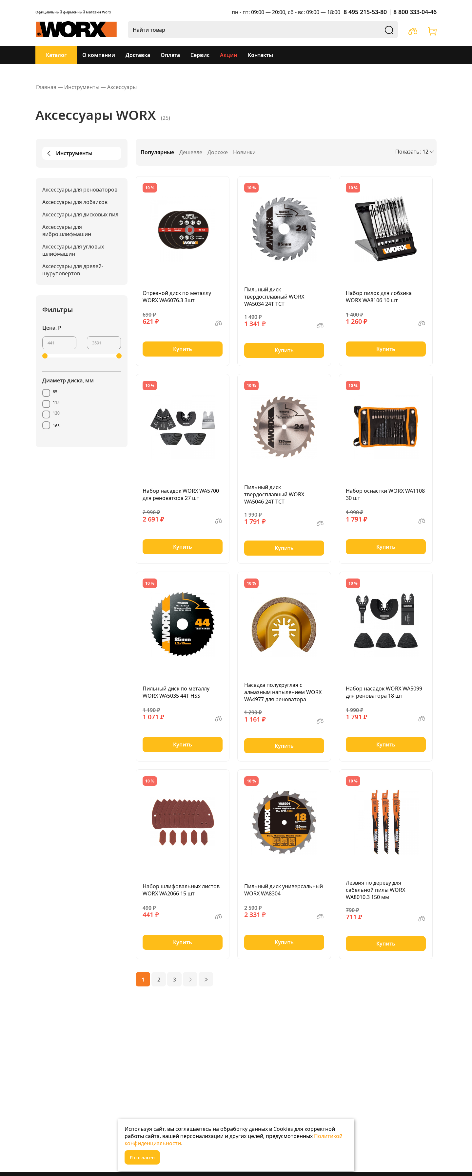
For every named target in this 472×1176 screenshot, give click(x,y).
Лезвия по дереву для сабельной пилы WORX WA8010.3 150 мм (375, 890)
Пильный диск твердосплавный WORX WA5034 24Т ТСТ (274, 296)
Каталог (56, 55)
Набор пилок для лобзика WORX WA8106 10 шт (379, 296)
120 (56, 413)
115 (56, 402)
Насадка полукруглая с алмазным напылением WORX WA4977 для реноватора (283, 692)
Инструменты (68, 153)
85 (55, 392)
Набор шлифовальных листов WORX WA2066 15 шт (181, 890)
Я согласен (142, 1157)
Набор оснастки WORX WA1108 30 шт (385, 494)
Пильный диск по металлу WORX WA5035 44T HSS (176, 692)
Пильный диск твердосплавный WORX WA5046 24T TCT (274, 494)
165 (56, 426)
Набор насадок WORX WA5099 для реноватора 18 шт (384, 692)
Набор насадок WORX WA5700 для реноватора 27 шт (181, 494)
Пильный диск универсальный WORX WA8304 (283, 890)
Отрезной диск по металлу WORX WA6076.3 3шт (177, 296)
